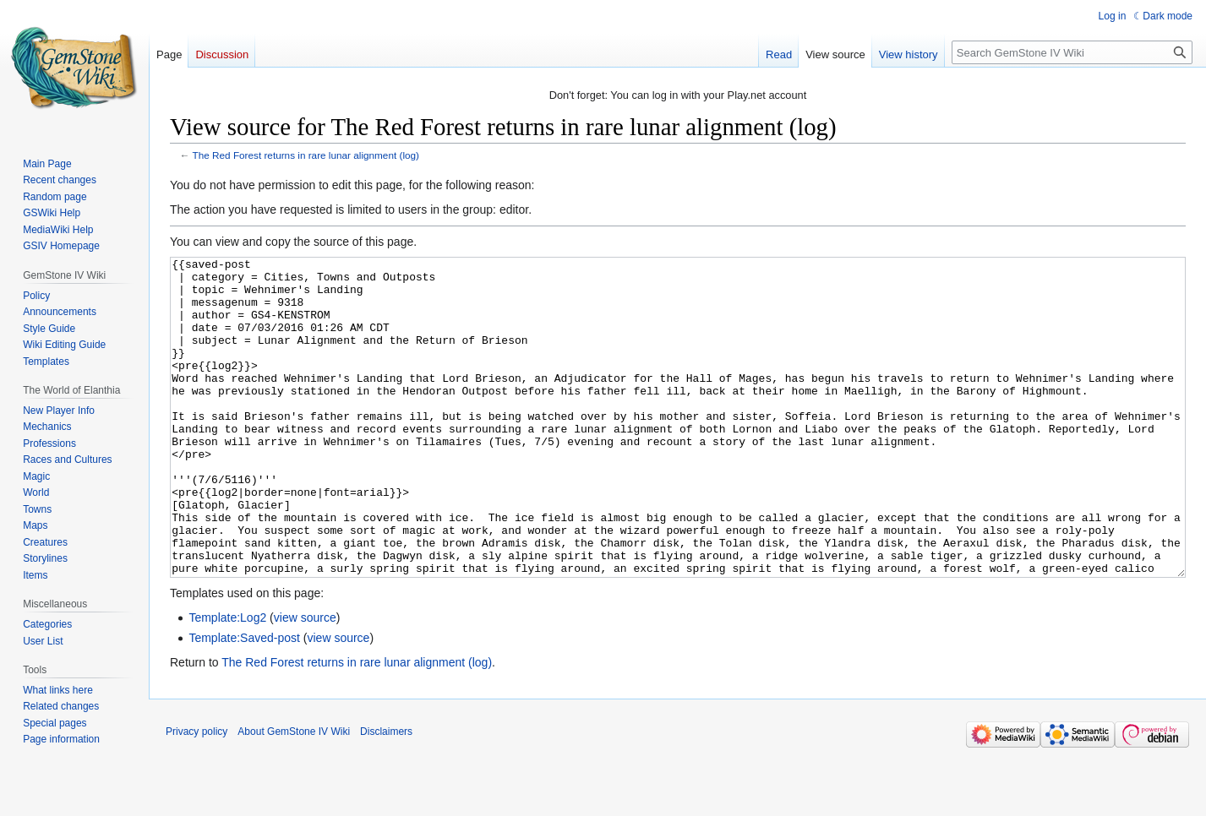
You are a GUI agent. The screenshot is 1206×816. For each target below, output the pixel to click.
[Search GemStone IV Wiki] (1072, 52)
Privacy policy (196, 795)
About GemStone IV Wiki (293, 795)
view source (305, 681)
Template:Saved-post (244, 701)
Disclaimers (386, 795)
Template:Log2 (227, 681)
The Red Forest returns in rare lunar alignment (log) (306, 155)
